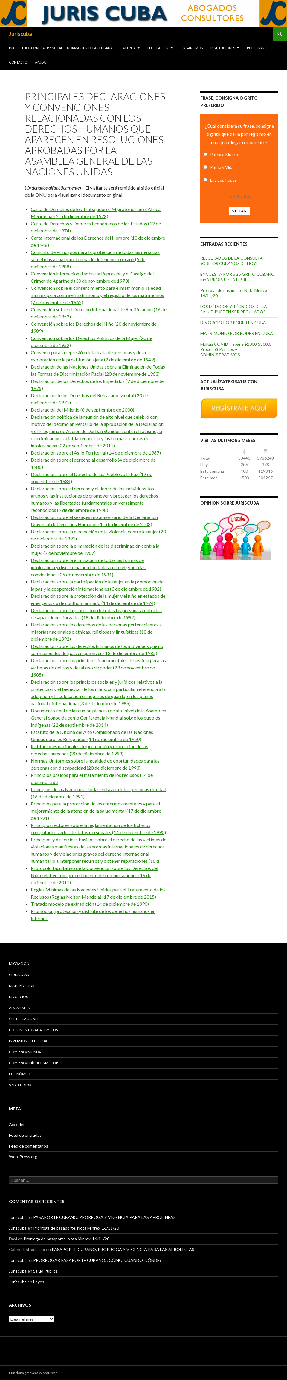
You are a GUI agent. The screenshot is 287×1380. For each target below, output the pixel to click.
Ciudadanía (19, 974)
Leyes (38, 1281)
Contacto (18, 62)
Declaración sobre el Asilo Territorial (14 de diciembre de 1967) (96, 452)
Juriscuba (20, 33)
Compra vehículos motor (33, 1063)
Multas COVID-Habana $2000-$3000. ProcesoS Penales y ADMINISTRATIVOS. (235, 349)
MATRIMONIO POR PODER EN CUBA (236, 333)
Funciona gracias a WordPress (33, 1372)
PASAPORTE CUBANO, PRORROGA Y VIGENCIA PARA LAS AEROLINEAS (104, 1217)
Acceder (17, 1124)
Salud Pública (45, 1270)
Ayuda (40, 62)
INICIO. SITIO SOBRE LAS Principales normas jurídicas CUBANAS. (62, 48)
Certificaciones (24, 1018)
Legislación (158, 48)
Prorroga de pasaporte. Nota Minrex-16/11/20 (76, 1227)
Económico (20, 1074)
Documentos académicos (33, 1030)
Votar (239, 210)
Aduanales (19, 1007)
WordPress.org (23, 1156)
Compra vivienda (25, 1052)
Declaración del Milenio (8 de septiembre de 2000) (82, 409)
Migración (19, 963)
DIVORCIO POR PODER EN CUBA (233, 322)
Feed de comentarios (28, 1145)
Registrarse (257, 48)
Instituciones (222, 48)
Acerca (129, 48)
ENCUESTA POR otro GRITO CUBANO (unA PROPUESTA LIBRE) (237, 277)
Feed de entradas (25, 1135)
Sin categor (20, 1085)
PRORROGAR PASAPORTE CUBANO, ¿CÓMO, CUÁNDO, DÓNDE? (97, 1260)
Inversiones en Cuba (28, 1041)
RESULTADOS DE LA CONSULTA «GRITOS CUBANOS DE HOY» (231, 260)
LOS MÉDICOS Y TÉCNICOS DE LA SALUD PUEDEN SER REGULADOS (233, 309)
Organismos (192, 48)
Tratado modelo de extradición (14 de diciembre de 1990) (90, 904)
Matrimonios (21, 985)
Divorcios (18, 996)
